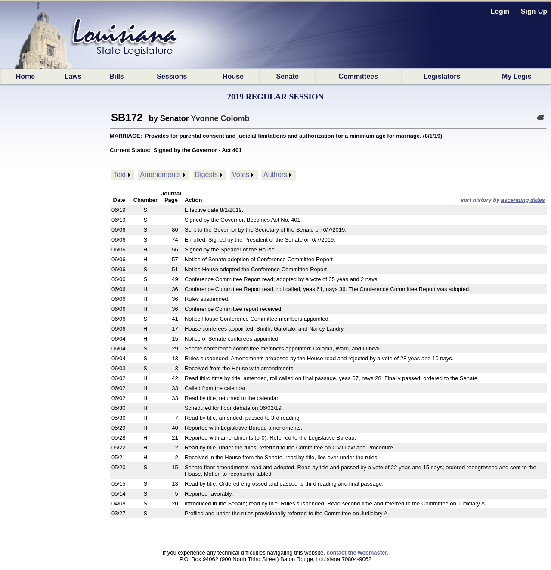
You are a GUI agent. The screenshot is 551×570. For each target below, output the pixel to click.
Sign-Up (534, 11)
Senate (287, 76)
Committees (358, 76)
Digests (206, 174)
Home (25, 76)
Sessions (172, 76)
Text (119, 174)
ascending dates (523, 200)
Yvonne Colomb (220, 118)
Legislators (442, 76)
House (233, 76)
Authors (275, 174)
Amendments (160, 174)
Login (500, 11)
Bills (116, 76)
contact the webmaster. (357, 552)
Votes (240, 174)
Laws (73, 76)
